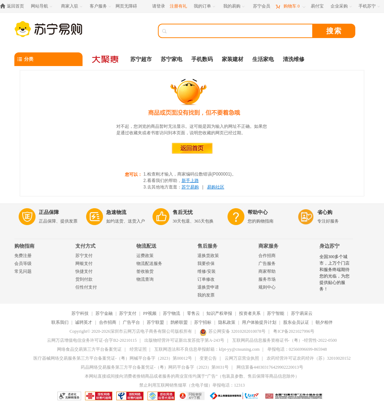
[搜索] (240, 30)
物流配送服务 (149, 263)
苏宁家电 (171, 59)
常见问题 (23, 271)
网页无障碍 (126, 6)
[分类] (48, 59)
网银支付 (84, 263)
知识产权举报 (219, 313)
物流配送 (146, 246)
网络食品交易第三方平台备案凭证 (89, 349)
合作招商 (267, 255)
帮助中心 (258, 212)
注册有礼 (178, 6)
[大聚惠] (106, 59)
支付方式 (85, 246)
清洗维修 (293, 59)
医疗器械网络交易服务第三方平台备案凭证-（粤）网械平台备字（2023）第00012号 (112, 358)
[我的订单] (205, 6)
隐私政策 (226, 322)
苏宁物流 (171, 313)
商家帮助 (267, 271)
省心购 (324, 212)
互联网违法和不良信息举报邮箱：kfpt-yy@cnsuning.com (206, 349)
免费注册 (23, 255)
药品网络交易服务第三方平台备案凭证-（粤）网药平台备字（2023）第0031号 (155, 367)
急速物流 (116, 212)
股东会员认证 (296, 322)
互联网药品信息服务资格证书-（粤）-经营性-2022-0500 (284, 340)
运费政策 (145, 255)
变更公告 (208, 358)
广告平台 (131, 322)
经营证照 (138, 349)
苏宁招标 (202, 322)
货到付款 (84, 279)
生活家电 (263, 59)
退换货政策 (208, 255)
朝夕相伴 (324, 322)
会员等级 (23, 263)
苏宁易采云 (302, 313)
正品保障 (49, 212)
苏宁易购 (190, 187)
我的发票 (206, 295)
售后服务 (207, 246)
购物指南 (24, 246)
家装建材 (232, 59)
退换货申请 (208, 287)
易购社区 (215, 187)
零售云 (193, 313)
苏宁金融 (104, 313)
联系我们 (60, 322)
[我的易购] (234, 6)
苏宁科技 (80, 313)
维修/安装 (206, 271)
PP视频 (149, 313)
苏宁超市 (141, 59)
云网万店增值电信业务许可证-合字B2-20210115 (92, 340)
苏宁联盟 (155, 322)
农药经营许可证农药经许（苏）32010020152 (309, 358)
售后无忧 (183, 212)
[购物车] (290, 6)
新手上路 (190, 180)
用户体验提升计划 (259, 322)
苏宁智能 (275, 313)
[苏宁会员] (261, 6)
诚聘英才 (83, 322)
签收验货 (145, 271)
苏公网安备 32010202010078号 (233, 331)
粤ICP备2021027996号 (293, 331)
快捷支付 (84, 271)
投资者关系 (250, 313)
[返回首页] (14, 6)
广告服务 (267, 263)
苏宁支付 (84, 255)
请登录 (158, 6)
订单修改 (206, 279)
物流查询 (145, 279)
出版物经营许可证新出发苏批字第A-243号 (184, 340)
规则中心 (267, 287)
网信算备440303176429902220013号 (270, 367)
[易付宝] (317, 6)
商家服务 (268, 246)
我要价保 (206, 263)
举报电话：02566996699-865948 (297, 349)
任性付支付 (86, 287)
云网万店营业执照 (242, 358)
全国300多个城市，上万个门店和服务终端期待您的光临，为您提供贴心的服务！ (334, 272)
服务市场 (267, 279)
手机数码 (202, 59)
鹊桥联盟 (179, 322)
